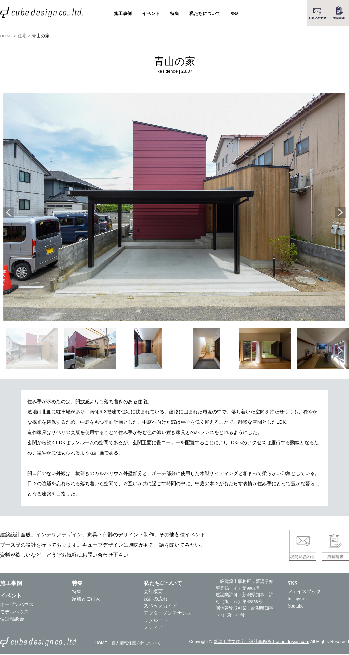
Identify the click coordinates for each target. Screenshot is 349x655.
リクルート (156, 621)
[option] (174, 208)
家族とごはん (86, 599)
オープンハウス (17, 605)
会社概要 (153, 592)
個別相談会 (12, 620)
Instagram (297, 599)
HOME (6, 35)
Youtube (296, 607)
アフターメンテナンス (168, 614)
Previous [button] (8, 213)
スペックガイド (161, 607)
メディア (153, 628)
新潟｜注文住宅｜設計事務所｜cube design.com (259, 642)
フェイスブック (305, 592)
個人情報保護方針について (136, 644)
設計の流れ (156, 599)
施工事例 (123, 13)
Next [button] (340, 213)
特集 (76, 592)
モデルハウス (14, 612)
